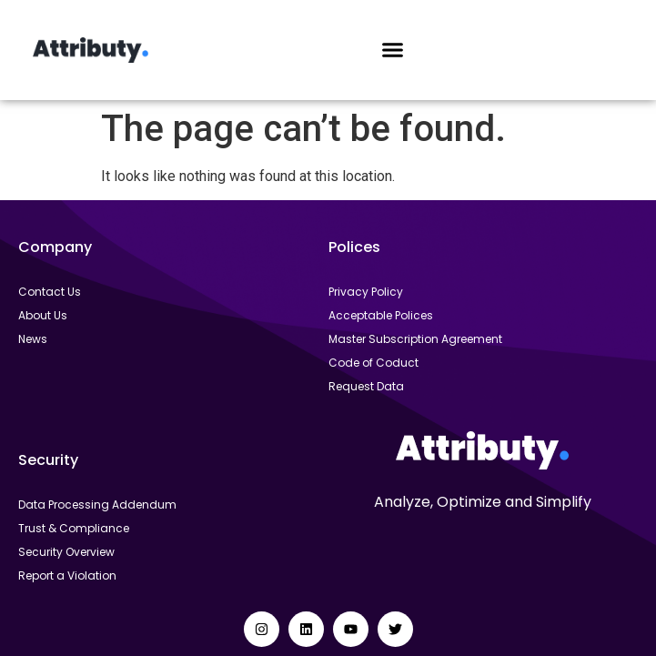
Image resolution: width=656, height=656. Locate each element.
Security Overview (66, 552)
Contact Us (49, 291)
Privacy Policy (365, 291)
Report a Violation (67, 575)
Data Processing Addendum (97, 504)
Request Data (366, 386)
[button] (393, 50)
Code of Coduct (373, 362)
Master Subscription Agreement (415, 339)
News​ (32, 339)
